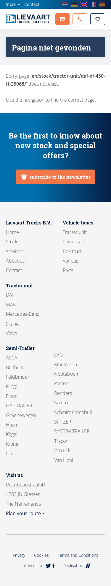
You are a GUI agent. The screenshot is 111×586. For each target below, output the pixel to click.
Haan (11, 424)
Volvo (11, 333)
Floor (11, 396)
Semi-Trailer (75, 241)
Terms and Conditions (78, 555)
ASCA (11, 357)
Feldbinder (17, 377)
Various (70, 261)
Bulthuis (14, 367)
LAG (58, 354)
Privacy (19, 555)
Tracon (61, 441)
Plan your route (26, 513)
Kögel (11, 434)
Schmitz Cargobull (73, 412)
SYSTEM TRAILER (72, 431)
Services (14, 251)
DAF (10, 295)
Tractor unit (75, 232)
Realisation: (77, 565)
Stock (11, 4)
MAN (11, 304)
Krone (12, 444)
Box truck (73, 251)
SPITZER (62, 422)
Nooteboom (67, 374)
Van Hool (63, 460)
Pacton (61, 383)
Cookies (41, 555)
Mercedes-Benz (22, 314)
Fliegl (11, 386)
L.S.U (11, 453)
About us (15, 261)
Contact (31, 4)
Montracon (65, 364)
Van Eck (62, 450)
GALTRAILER (19, 405)
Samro (61, 402)
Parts (68, 270)
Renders (63, 393)
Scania (13, 323)
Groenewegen (21, 415)
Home (12, 232)
